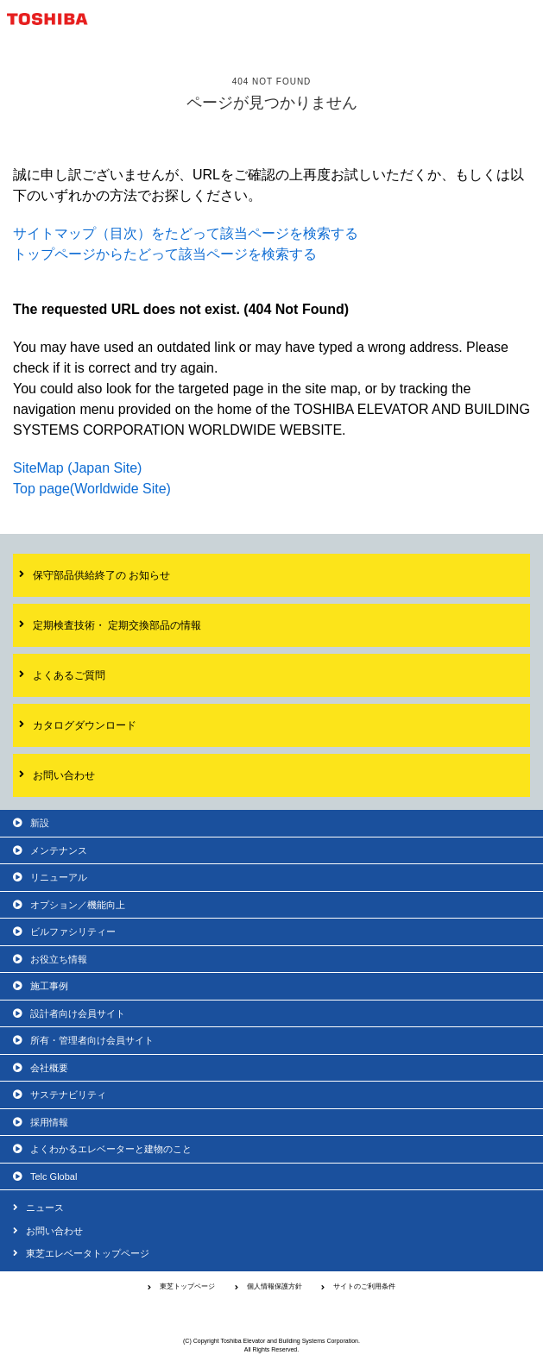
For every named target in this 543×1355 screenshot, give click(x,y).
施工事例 (49, 986)
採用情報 (49, 1122)
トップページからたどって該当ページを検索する (165, 254)
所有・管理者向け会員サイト (92, 1040)
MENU (524, 19)
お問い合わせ (54, 1231)
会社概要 (49, 1068)
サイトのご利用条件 (364, 1286)
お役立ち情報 (58, 959)
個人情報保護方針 (274, 1286)
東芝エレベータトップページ (87, 1253)
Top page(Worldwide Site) (92, 488)
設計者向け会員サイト (77, 1013)
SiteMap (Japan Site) (77, 468)
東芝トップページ (187, 1286)
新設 (39, 823)
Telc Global (53, 1176)
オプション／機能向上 (77, 905)
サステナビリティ (68, 1094)
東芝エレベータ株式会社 (271, 1314)
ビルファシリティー (73, 931)
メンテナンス (58, 850)
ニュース (45, 1207)
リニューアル (58, 877)
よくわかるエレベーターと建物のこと (111, 1149)
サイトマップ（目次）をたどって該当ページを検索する (185, 233)
